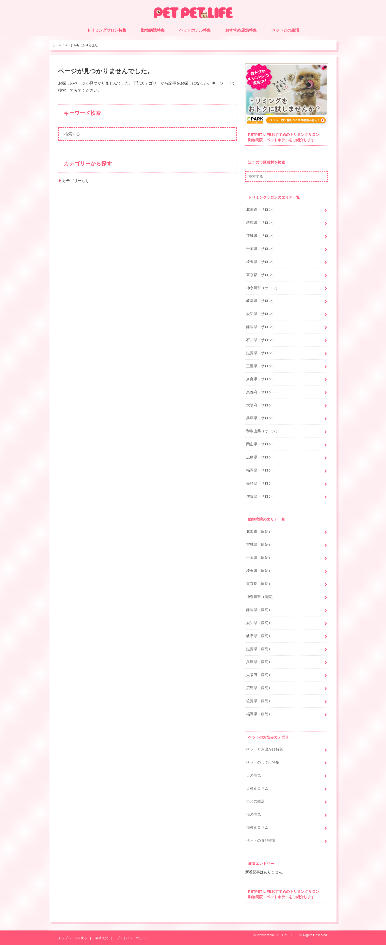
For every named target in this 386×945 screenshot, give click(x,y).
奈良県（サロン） (261, 379)
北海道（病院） (259, 532)
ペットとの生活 (285, 30)
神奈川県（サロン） (262, 288)
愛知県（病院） (259, 623)
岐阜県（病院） (259, 636)
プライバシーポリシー (132, 938)
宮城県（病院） (259, 544)
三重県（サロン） (261, 366)
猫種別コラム (257, 827)
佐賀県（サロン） (261, 496)
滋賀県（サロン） (261, 353)
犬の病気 (253, 775)
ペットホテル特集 (195, 30)
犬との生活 (255, 801)
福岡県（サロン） (261, 470)
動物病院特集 (153, 30)
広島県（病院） (259, 688)
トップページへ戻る (72, 938)
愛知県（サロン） (261, 314)
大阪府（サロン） (261, 405)
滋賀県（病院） (259, 649)
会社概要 (101, 938)
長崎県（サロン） (261, 483)
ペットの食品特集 (261, 840)
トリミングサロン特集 (106, 30)
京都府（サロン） (261, 392)
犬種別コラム (257, 788)
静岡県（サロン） (261, 327)
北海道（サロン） (261, 209)
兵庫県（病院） (259, 662)
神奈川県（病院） (261, 597)
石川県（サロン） (261, 340)
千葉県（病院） (259, 558)
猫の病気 (253, 814)
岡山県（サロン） (261, 444)
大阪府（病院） (259, 675)
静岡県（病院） (259, 610)
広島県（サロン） (261, 457)
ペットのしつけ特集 (262, 762)
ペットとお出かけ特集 (264, 749)
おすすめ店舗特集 (241, 30)
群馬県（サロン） (261, 223)
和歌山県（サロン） (262, 431)
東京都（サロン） (261, 275)
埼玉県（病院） (259, 571)
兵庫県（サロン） (261, 418)
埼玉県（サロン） (261, 262)
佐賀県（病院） (259, 701)
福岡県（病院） (259, 714)
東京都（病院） (259, 584)
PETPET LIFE (287, 935)
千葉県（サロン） (261, 249)
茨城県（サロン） (261, 236)
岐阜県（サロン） (261, 301)
